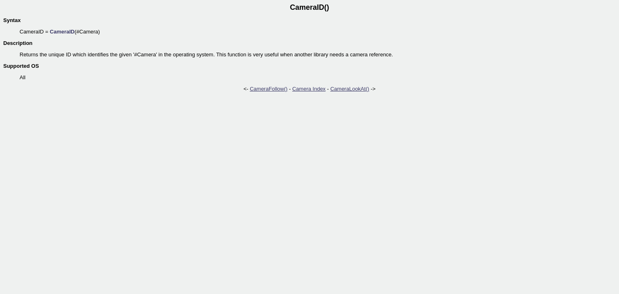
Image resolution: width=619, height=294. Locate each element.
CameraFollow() (268, 89)
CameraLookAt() (349, 89)
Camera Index (309, 89)
